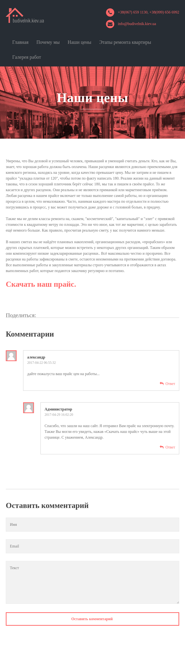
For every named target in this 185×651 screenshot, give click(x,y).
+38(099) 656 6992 (164, 12)
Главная (20, 42)
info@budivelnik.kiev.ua (137, 24)
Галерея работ (26, 57)
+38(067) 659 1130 (132, 12)
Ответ (170, 384)
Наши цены (79, 42)
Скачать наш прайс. (41, 284)
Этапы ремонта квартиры (125, 42)
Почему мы (48, 42)
